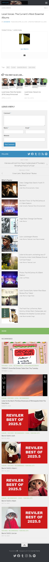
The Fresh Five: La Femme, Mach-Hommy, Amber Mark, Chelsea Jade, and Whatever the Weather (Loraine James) (32, 311)
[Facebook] (32, 154)
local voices (32, 67)
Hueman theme (35, 551)
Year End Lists (35, 433)
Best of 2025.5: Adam (9, 501)
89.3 (8, 67)
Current (13, 67)
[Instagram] (39, 154)
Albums (25, 221)
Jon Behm (7, 22)
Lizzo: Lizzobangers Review (28, 237)
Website (6, 136)
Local (34, 239)
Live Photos (26, 278)
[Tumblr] (35, 154)
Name (6, 128)
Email (27, 128)
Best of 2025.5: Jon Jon (9, 533)
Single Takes (31, 296)
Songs (33, 316)
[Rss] (42, 154)
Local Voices (6, 8)
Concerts (25, 206)
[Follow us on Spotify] (46, 154)
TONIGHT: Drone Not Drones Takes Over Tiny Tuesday (20, 368)
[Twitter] (29, 154)
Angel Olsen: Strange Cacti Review (30, 219)
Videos (37, 188)
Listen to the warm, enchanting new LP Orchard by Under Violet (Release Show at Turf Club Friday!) (33, 257)
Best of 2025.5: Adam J (9, 468)
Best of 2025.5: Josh (8, 436)
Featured (30, 206)
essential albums (22, 67)
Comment (7, 113)
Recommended (40, 239)
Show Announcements (29, 188)
